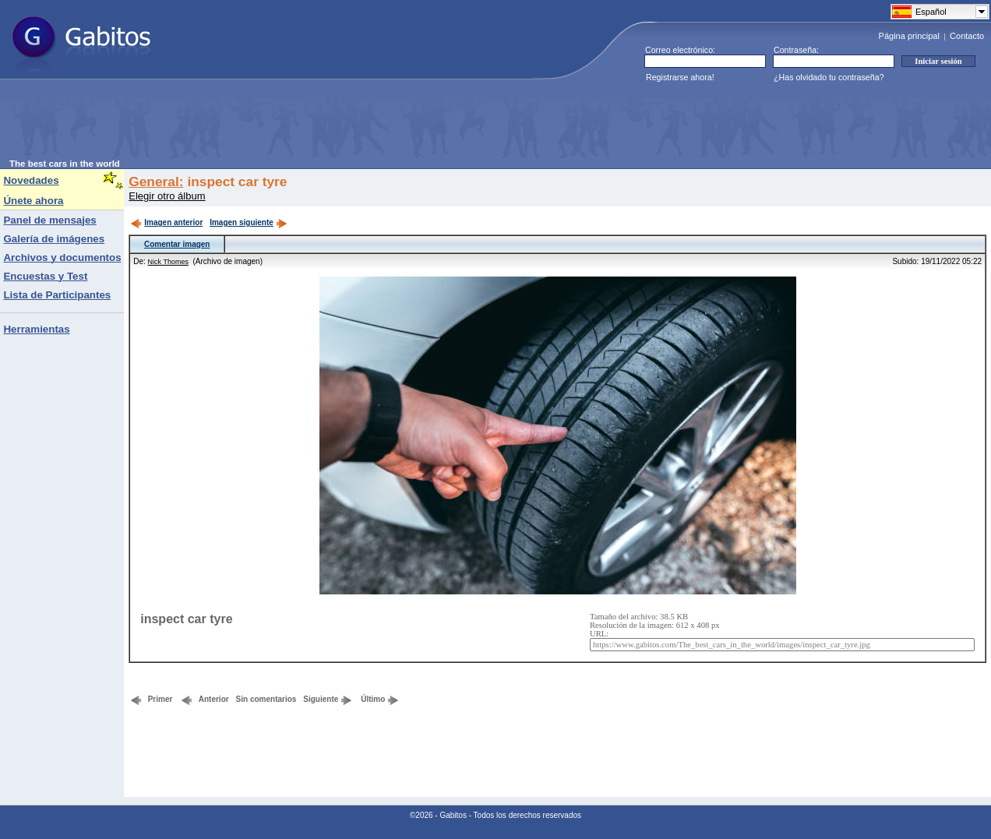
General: (156, 181)
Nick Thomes (168, 262)
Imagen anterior (166, 222)
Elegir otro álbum (167, 196)
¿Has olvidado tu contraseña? (829, 77)
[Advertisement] (293, 124)
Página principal (909, 36)
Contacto (967, 36)
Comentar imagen (177, 244)
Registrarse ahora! (680, 77)
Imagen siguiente (248, 222)
